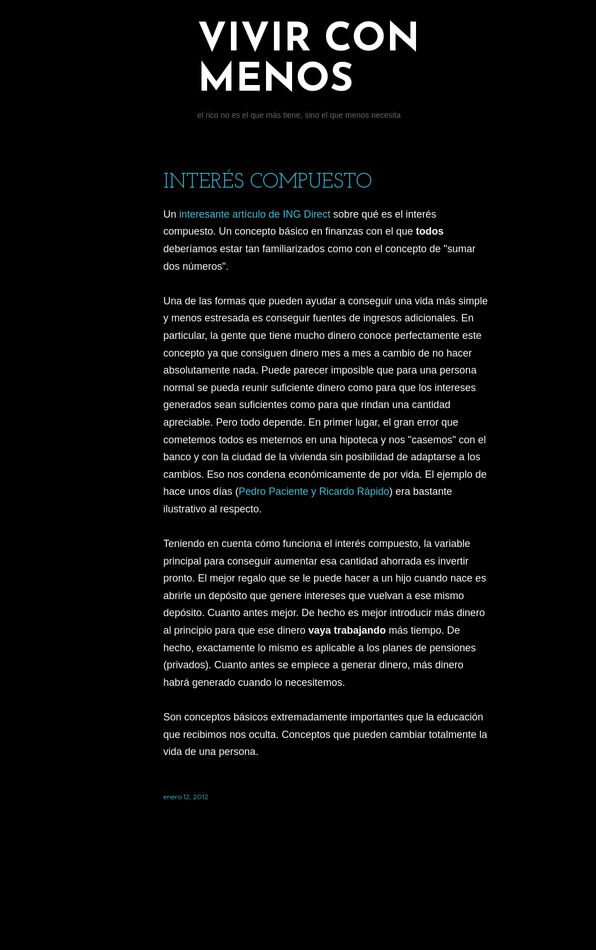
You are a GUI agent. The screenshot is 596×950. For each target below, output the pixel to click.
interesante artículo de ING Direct (255, 214)
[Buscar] (483, 31)
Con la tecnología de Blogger (326, 896)
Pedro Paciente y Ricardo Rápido (314, 491)
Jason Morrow (359, 917)
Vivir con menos (309, 60)
